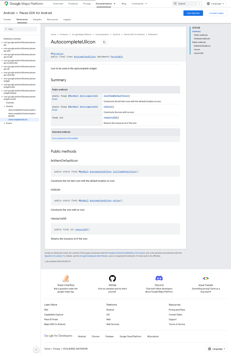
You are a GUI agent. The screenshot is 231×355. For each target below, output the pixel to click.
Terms (47, 349)
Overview (58, 3)
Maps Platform (26, 4)
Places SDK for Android (35, 13)
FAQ (46, 310)
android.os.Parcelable (68, 138)
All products (153, 336)
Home (53, 34)
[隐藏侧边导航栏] (36, 350)
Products (73, 3)
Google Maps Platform (82, 34)
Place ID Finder (51, 319)
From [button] (65, 138)
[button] (19, 44)
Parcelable (117, 56)
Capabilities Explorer (54, 314)
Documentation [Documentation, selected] (104, 3)
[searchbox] (20, 29)
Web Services (112, 324)
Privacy (56, 349)
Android (9, 13)
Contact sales (216, 13)
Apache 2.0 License (53, 256)
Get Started (193, 13)
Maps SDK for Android (54, 324)
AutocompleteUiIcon (85, 56)
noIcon (108, 106)
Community (137, 3)
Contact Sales (175, 314)
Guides (7, 19)
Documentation (102, 34)
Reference (152, 34)
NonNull (74, 95)
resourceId (110, 117)
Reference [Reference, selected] (22, 19)
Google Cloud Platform (130, 336)
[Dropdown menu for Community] (147, 3)
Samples (37, 19)
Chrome (95, 336)
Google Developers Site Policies (94, 256)
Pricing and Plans (177, 310)
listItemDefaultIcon (116, 95)
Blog (124, 3)
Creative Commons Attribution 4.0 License (127, 253)
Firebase (110, 336)
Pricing (86, 3)
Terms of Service (177, 324)
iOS (108, 314)
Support (172, 319)
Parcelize (57, 53)
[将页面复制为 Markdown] (104, 42)
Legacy (67, 19)
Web (108, 319)
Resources (52, 19)
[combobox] (187, 3)
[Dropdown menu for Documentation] (115, 3)
